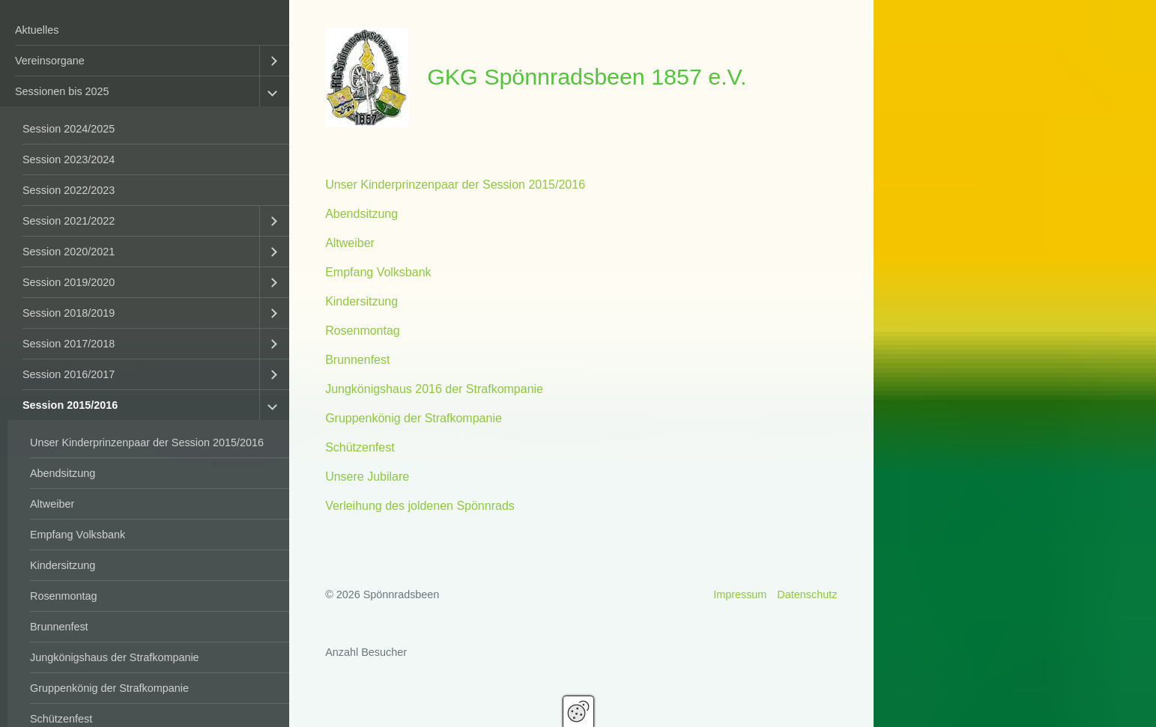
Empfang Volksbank (77, 535)
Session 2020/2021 (68, 252)
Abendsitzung (62, 473)
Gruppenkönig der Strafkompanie (109, 688)
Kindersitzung (62, 565)
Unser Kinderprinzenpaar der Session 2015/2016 (147, 442)
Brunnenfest (59, 627)
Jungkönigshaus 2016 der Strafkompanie (434, 389)
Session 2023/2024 (68, 159)
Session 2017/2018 (68, 344)
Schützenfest (360, 447)
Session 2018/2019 (68, 313)
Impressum (739, 594)
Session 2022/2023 (68, 190)
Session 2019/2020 (68, 282)
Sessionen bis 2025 (62, 91)
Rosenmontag (63, 596)
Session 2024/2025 (68, 129)
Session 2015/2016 (70, 405)
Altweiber (52, 504)
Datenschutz (807, 594)
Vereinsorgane (50, 61)
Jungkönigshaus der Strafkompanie (114, 657)
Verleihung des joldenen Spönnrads (420, 505)
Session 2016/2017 (68, 374)
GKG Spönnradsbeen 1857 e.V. (586, 76)
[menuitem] (144, 30)
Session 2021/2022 (68, 221)
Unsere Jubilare (367, 476)
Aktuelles (36, 30)
